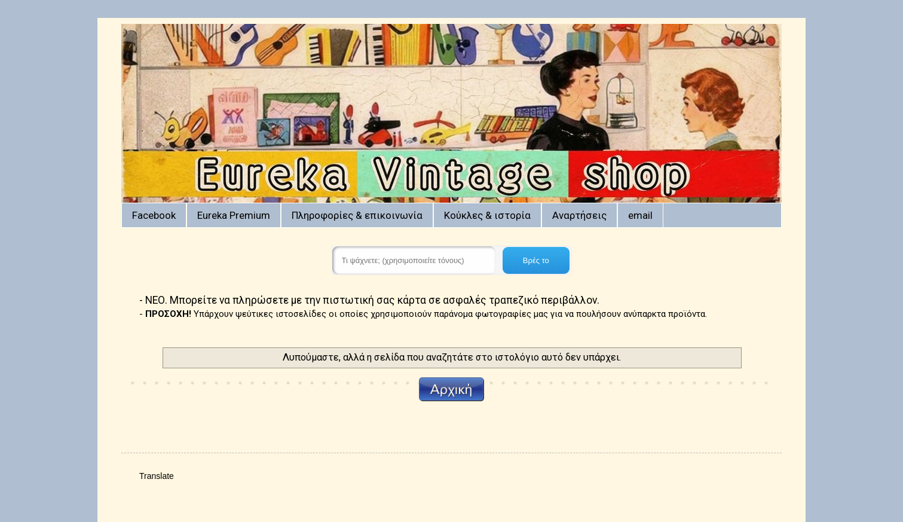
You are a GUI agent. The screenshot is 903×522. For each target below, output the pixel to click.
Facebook (154, 215)
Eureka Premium (233, 215)
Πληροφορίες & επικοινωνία (357, 215)
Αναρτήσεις (579, 215)
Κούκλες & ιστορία (487, 215)
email (640, 215)
